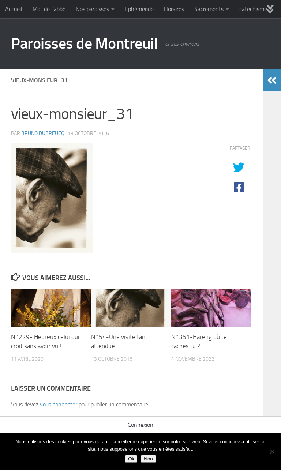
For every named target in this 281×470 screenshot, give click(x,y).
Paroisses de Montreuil (84, 43)
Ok (131, 459)
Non (148, 459)
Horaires (174, 8)
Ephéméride (139, 8)
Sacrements (209, 8)
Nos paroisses (92, 8)
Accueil (13, 8)
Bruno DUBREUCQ (42, 133)
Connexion (140, 424)
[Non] (272, 451)
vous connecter (58, 404)
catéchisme (253, 8)
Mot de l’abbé (49, 8)
